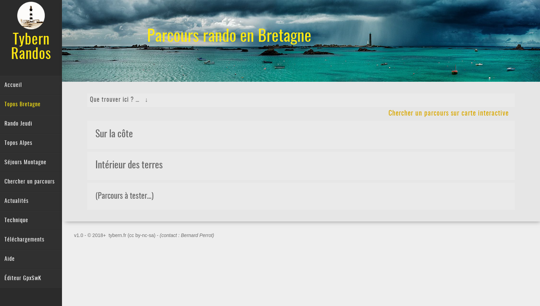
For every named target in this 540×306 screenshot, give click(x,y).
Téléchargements (24, 240)
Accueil (13, 85)
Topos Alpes (18, 143)
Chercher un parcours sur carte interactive (448, 113)
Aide (9, 259)
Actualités (16, 201)
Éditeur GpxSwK (22, 278)
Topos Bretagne (22, 104)
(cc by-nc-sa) (141, 235)
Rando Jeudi (18, 124)
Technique (16, 220)
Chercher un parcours (29, 182)
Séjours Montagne (25, 162)
